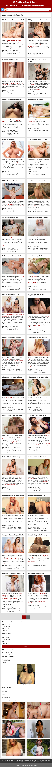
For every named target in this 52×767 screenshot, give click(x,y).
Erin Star (10, 50)
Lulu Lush (17, 558)
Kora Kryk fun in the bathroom (36, 295)
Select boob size (6, 624)
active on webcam (18, 399)
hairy (18, 288)
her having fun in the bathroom (15, 442)
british (9, 567)
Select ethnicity (6, 641)
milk (19, 527)
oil (39, 130)
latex (44, 449)
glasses (14, 608)
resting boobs (36, 410)
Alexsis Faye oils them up (37, 535)
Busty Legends (6, 659)
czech (11, 131)
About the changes (7, 652)
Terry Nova (30, 359)
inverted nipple (11, 174)
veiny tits (20, 176)
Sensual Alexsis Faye (36, 573)
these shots (37, 205)
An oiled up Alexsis (35, 99)
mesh (44, 528)
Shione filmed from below (11, 99)
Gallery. (33, 284)
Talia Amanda (10, 90)
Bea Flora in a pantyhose (11, 337)
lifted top (35, 607)
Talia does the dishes (10, 217)
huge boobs (16, 52)
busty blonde (40, 211)
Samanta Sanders (8, 558)
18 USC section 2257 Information (29, 765)
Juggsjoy (4, 662)
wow (20, 331)
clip (8, 131)
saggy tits (9, 134)
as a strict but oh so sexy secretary (12, 597)
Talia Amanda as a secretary (39, 377)
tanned (39, 213)
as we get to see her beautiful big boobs (39, 444)
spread (14, 211)
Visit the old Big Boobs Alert (9, 654)
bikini (38, 288)
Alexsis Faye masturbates (12, 377)
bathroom (35, 248)
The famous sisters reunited (13, 20)
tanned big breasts (32, 282)
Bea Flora (8, 359)
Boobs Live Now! (26, 684)
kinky (38, 93)
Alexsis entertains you (36, 495)
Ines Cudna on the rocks (37, 181)
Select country (5, 637)
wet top (14, 251)
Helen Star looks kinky (11, 457)
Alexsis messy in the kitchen (13, 495)
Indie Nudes (5, 693)
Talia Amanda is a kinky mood (37, 60)
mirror (46, 93)
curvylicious (36, 53)
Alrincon (4, 694)
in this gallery (46, 481)
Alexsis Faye (36, 128)
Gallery (38, 89)
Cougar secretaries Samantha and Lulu (11, 563)
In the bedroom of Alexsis (37, 457)
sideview (9, 93)
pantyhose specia (18, 360)
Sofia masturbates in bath (12, 256)
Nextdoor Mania (6, 696)
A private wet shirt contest (38, 217)
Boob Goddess (6, 660)
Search (26, 646)
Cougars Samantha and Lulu (13, 535)
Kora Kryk (35, 329)
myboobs (9, 53)
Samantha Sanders (17, 565)
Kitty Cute (35, 52)
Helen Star (15, 50)
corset (34, 93)
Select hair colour (6, 633)
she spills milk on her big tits (12, 520)
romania (15, 53)
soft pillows (15, 331)
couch (8, 210)
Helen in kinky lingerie (10, 484)
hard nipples (10, 133)
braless (9, 173)
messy (16, 527)
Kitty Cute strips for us (11, 181)
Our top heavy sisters (10, 294)
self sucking (16, 568)
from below (16, 131)
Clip (3, 245)
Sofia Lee (9, 286)
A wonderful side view (10, 60)
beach (34, 211)
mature (21, 567)
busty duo (10, 52)
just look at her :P (44, 244)
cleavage (9, 608)
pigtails (15, 370)
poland (34, 213)
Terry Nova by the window (37, 337)
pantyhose (10, 370)
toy (38, 332)
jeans (17, 174)
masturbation (10, 289)
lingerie (42, 93)
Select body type (6, 628)
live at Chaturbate (10, 523)
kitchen (11, 249)
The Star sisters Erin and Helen (13, 40)
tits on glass (36, 249)
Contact (17, 765)
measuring (42, 53)
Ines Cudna (35, 210)
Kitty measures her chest (37, 20)
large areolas (36, 174)
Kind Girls (4, 691)
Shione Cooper (11, 130)
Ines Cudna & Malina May (12, 415)
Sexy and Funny (6, 697)
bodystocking (36, 528)
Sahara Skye (31, 126)
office (40, 409)
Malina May (17, 447)
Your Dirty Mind (6, 690)
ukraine (47, 130)
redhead (42, 130)
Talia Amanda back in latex (38, 415)
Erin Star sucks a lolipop (37, 139)
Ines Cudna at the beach (37, 256)
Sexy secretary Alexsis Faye (13, 573)
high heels (9, 91)
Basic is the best (8, 139)
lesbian (15, 450)
